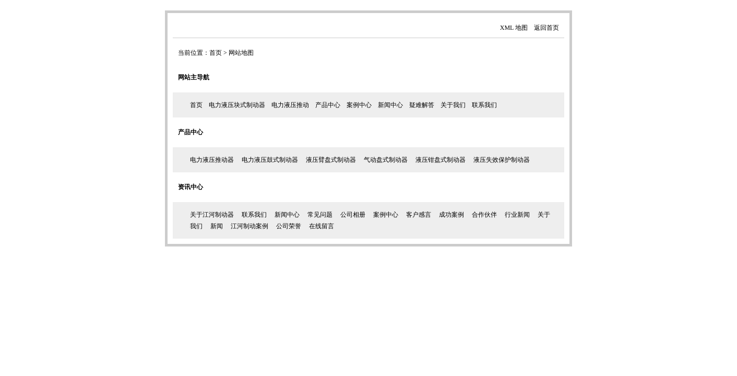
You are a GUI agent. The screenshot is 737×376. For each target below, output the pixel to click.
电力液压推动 (290, 105)
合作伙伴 (484, 214)
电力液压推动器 (212, 159)
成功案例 (451, 214)
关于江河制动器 (212, 214)
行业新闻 (517, 214)
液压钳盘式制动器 (440, 159)
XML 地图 (514, 27)
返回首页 (546, 27)
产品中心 (327, 105)
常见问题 (319, 214)
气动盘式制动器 (386, 159)
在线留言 (321, 226)
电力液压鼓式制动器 (270, 159)
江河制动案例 (249, 226)
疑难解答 (421, 105)
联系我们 (484, 105)
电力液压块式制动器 (237, 105)
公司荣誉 (288, 226)
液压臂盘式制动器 (331, 159)
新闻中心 (390, 105)
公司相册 (352, 214)
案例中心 (359, 105)
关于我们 (453, 105)
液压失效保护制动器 (501, 159)
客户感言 (418, 214)
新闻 (216, 226)
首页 (215, 52)
